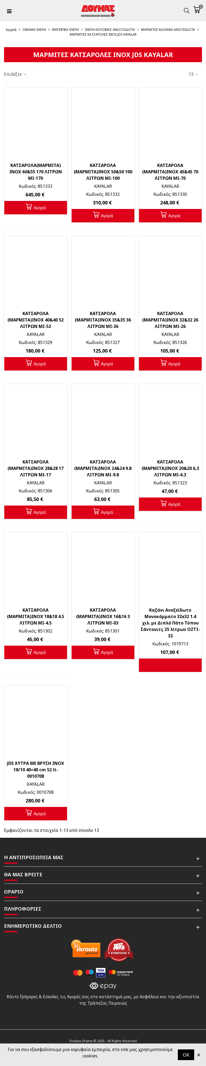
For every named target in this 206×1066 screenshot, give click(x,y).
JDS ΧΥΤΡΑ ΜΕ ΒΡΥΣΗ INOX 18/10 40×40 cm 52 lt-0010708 (35, 769)
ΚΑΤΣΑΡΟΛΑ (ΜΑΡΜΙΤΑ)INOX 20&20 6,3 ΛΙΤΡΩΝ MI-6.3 (170, 468)
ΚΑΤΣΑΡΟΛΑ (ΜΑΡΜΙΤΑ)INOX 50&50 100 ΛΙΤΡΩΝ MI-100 (103, 171)
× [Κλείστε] (199, 1054)
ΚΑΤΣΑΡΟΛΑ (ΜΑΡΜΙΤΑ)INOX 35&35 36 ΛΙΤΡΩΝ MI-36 (103, 320)
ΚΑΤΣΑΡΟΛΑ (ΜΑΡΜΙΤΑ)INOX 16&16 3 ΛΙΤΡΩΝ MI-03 (103, 616)
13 (194, 74)
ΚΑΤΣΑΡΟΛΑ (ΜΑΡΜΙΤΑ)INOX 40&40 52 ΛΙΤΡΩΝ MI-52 (36, 320)
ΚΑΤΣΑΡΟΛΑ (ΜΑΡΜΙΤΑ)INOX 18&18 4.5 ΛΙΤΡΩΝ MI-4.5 (35, 616)
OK (186, 1055)
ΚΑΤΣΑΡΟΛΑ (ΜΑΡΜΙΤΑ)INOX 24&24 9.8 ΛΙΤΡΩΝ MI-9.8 (102, 468)
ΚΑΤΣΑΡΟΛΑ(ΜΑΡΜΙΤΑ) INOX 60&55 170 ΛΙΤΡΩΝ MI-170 (35, 171)
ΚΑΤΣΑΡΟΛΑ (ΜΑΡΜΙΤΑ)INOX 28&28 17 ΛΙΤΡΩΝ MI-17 (36, 468)
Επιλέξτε (15, 74)
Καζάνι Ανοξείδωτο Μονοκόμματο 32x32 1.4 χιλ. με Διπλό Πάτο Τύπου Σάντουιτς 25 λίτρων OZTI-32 (170, 623)
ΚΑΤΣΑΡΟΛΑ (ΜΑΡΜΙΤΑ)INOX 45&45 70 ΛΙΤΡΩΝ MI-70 (170, 171)
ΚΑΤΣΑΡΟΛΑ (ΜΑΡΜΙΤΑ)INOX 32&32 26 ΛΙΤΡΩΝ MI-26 (170, 320)
